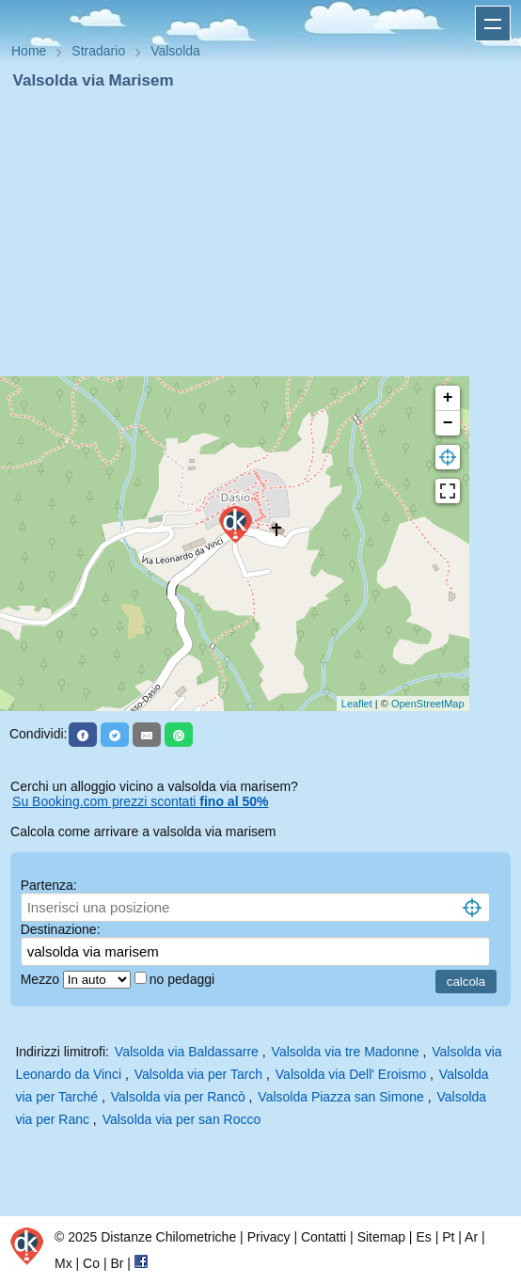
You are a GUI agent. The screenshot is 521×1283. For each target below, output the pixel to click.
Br (116, 1263)
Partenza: (49, 885)
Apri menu (493, 23)
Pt (448, 1236)
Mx (63, 1263)
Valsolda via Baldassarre (187, 1051)
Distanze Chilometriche (168, 1236)
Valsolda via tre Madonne (345, 1051)
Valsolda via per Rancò (178, 1096)
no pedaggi (184, 979)
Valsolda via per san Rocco (182, 1119)
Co (91, 1263)
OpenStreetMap (428, 703)
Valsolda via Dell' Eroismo (351, 1074)
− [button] (448, 423)
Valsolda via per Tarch (198, 1074)
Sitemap (381, 1236)
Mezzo (42, 979)
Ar (471, 1236)
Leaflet (356, 703)
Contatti (323, 1236)
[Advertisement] (260, 233)
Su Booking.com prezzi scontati (140, 801)
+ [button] (448, 398)
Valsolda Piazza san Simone (340, 1096)
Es (423, 1236)
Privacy (269, 1236)
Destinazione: (61, 929)
